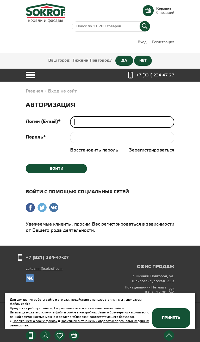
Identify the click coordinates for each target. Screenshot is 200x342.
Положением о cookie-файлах (34, 321)
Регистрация (163, 42)
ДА (124, 60)
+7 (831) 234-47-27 (155, 75)
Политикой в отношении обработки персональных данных (105, 321)
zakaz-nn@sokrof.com (44, 269)
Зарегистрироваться (151, 150)
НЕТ (143, 60)
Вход (142, 42)
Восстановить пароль (94, 150)
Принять (171, 317)
